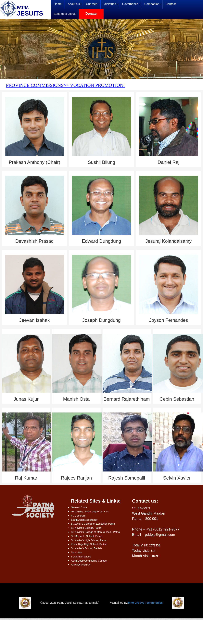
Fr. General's (78, 515)
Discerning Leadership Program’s (90, 511)
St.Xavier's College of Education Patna (93, 523)
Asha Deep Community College (89, 560)
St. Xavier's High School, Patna (88, 540)
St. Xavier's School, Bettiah (86, 548)
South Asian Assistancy (84, 519)
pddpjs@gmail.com (160, 535)
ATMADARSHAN (80, 564)
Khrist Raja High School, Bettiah (89, 544)
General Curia (79, 507)
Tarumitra (76, 552)
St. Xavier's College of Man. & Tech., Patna (95, 532)
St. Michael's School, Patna (86, 536)
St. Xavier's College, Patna (86, 527)
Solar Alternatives (81, 556)
